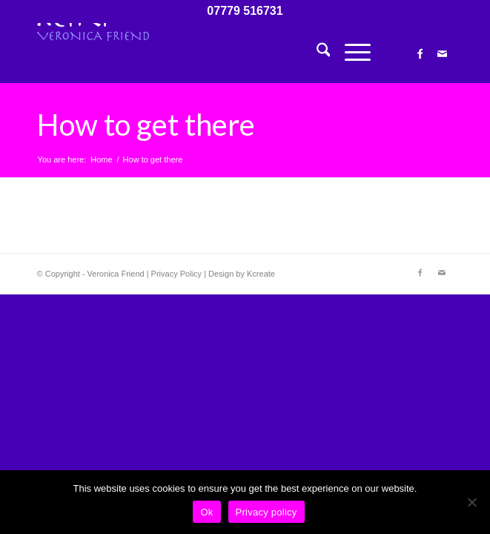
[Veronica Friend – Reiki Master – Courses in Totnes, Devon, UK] (203, 52)
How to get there (146, 124)
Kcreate (261, 273)
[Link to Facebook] (419, 54)
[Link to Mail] (442, 54)
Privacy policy (266, 512)
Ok (206, 512)
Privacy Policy (176, 273)
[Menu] (350, 52)
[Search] (316, 52)
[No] (471, 502)
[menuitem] (316, 52)
